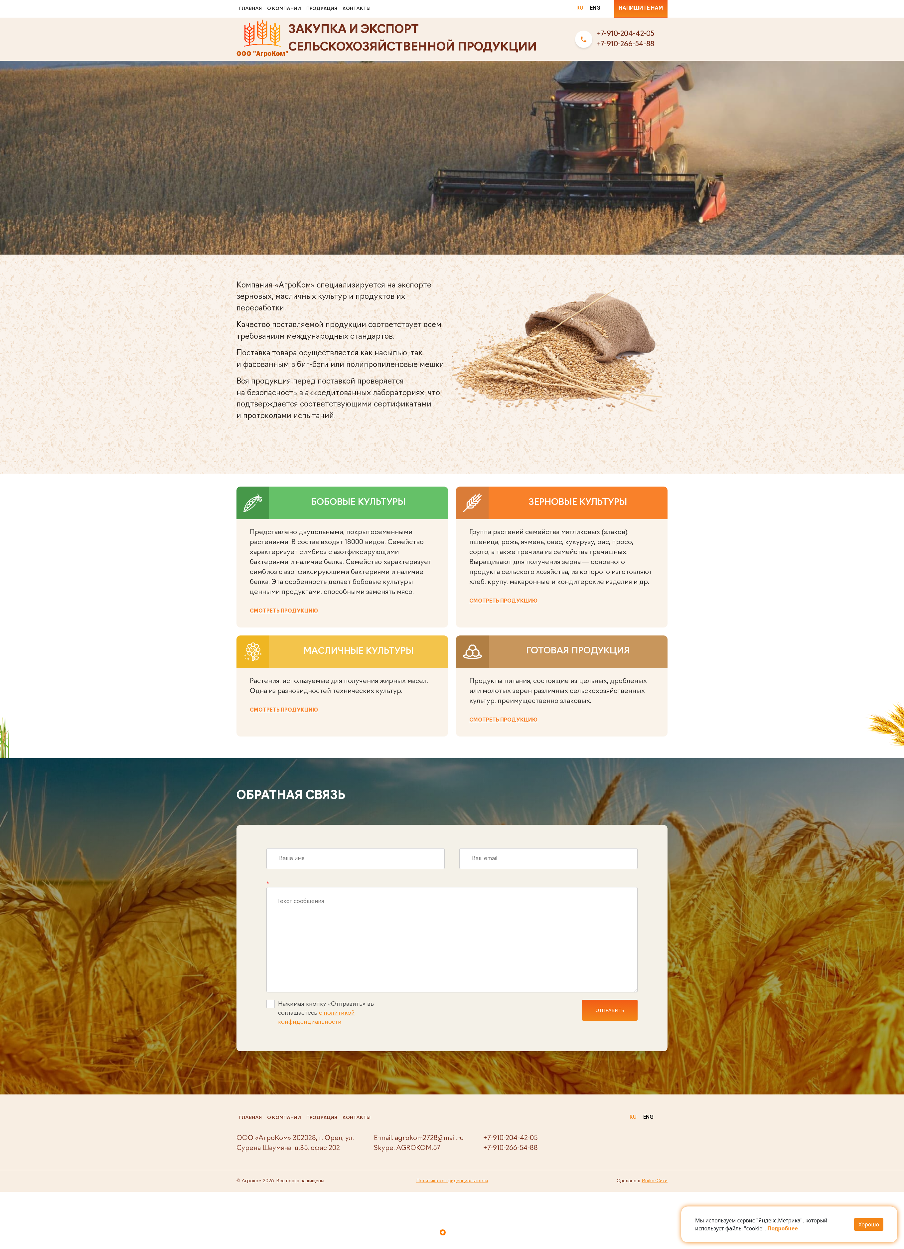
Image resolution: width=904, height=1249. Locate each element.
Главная (250, 8)
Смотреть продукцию (284, 611)
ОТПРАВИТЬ (609, 1010)
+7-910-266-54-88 (625, 44)
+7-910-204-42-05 (625, 34)
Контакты (357, 8)
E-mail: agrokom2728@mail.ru (419, 1138)
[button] (442, 1232)
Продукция (321, 8)
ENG (595, 8)
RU (579, 8)
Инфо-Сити (655, 1181)
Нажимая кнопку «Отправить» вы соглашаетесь (320, 1012)
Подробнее (782, 1228)
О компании (284, 8)
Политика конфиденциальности (452, 1181)
